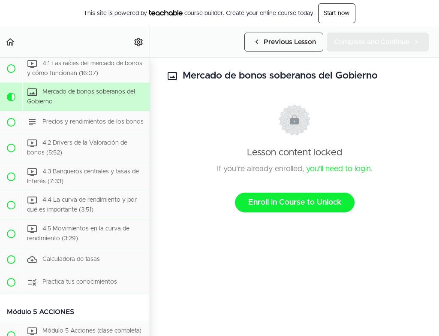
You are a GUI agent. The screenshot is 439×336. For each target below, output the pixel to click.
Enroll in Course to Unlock (294, 202)
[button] (10, 42)
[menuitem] (139, 42)
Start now (337, 13)
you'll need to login (338, 169)
